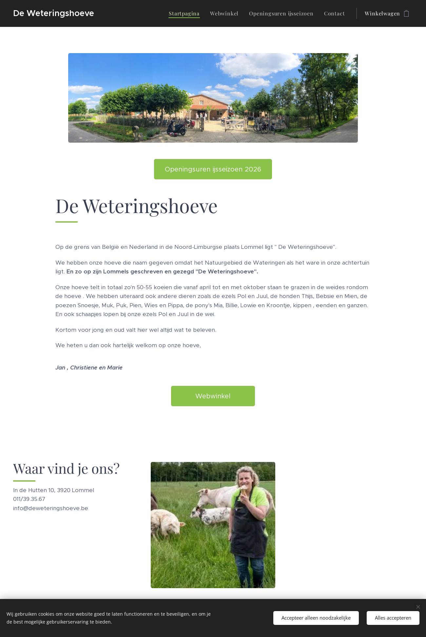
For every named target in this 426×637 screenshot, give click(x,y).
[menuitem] (186, 13)
